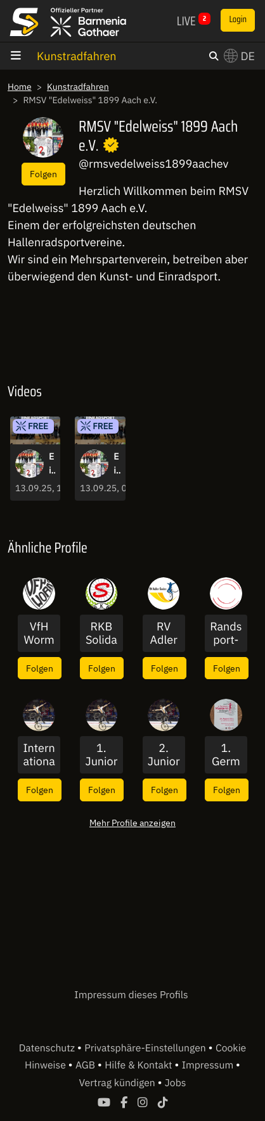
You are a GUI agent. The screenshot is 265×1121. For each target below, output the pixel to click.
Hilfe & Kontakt (139, 1065)
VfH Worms (39, 633)
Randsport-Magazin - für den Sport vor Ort (226, 633)
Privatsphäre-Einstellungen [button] (146, 1048)
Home (20, 86)
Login (238, 20)
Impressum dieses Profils (131, 995)
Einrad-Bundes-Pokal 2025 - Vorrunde (116, 464)
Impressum (209, 1065)
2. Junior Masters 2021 (164, 754)
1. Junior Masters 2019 (101, 754)
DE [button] (239, 56)
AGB (86, 1065)
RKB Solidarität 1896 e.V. (101, 633)
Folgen (43, 174)
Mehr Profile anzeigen (132, 823)
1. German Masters (226, 754)
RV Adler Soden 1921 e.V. (164, 633)
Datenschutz (48, 1048)
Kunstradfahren (77, 56)
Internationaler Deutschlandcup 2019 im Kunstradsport (39, 754)
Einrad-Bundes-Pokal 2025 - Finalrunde (52, 464)
